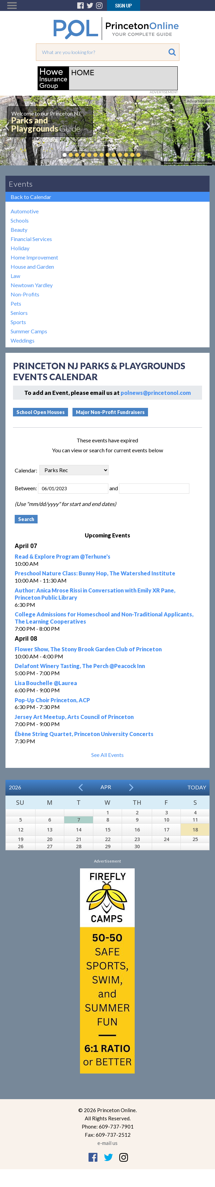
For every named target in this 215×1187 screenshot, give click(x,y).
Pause (149, 155)
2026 (15, 787)
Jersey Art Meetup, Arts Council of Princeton (74, 716)
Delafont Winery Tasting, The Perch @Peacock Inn (80, 666)
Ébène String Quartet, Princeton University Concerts (84, 734)
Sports (18, 322)
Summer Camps (29, 331)
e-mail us (107, 1143)
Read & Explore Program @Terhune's (62, 556)
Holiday (20, 248)
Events (21, 183)
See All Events (107, 754)
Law (15, 275)
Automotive (25, 211)
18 (195, 829)
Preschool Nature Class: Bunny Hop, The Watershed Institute (95, 573)
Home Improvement (34, 257)
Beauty (19, 229)
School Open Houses (40, 412)
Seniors (19, 312)
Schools (20, 220)
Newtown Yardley (32, 285)
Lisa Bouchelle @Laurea (46, 683)
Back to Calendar (31, 197)
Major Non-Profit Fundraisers (110, 412)
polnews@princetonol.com (156, 392)
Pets (16, 303)
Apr (105, 787)
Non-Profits (25, 294)
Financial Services (31, 239)
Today (196, 787)
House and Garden (32, 266)
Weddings (23, 340)
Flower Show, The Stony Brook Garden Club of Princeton (88, 649)
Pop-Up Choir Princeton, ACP (52, 700)
